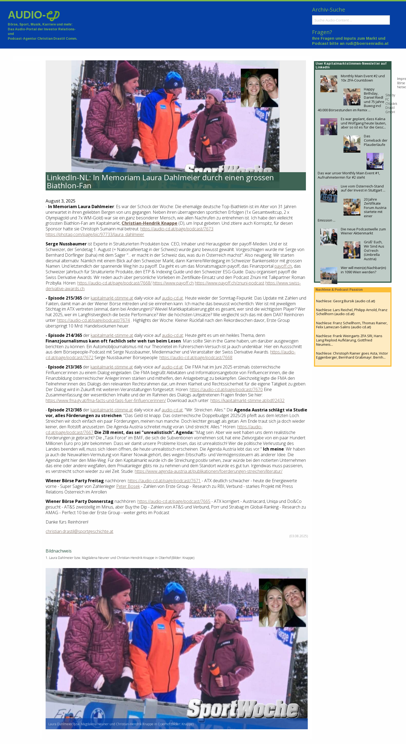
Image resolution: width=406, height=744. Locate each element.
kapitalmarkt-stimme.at (112, 298)
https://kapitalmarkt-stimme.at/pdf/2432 (247, 400)
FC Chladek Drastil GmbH (391, 105)
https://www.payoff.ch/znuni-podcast (229, 283)
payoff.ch (283, 266)
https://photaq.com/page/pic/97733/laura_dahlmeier (95, 234)
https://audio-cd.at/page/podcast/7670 (226, 389)
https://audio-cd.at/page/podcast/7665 (173, 501)
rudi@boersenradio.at (367, 43)
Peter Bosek (128, 486)
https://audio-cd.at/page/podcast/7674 (93, 320)
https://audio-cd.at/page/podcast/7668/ (114, 283)
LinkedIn (323, 67)
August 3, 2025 (60, 201)
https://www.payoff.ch (173, 283)
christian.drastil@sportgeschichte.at (79, 531)
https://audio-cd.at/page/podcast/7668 (195, 357)
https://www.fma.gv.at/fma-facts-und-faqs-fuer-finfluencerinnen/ (106, 400)
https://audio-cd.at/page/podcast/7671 (164, 481)
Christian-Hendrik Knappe (149, 223)
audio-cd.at (172, 298)
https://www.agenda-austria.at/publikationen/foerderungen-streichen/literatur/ (208, 471)
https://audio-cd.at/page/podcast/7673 (176, 229)
